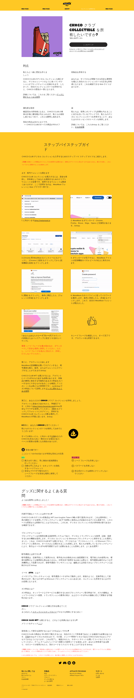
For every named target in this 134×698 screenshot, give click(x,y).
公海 (53, 436)
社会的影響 (79, 127)
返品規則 (50, 685)
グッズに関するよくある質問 (84, 51)
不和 (27, 637)
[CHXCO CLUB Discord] (65, 663)
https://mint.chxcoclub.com (43, 406)
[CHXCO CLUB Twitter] (60, 663)
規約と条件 (73, 38)
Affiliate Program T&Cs (77, 675)
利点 (45, 673)
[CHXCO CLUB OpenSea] (74, 663)
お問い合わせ (100, 673)
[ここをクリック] (88, 44)
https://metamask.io (42, 220)
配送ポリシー (60, 685)
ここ (40, 624)
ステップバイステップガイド (45, 612)
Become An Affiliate (75, 673)
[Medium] (69, 663)
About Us (24, 673)
